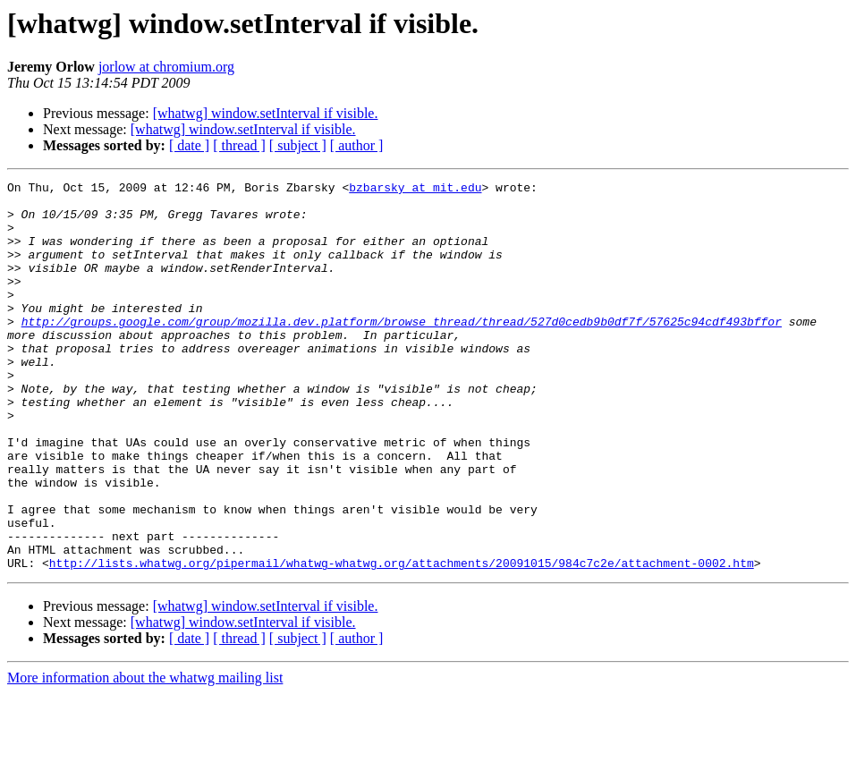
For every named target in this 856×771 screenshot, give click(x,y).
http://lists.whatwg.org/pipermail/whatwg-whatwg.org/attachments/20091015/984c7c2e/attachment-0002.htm (401, 640)
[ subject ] (297, 145)
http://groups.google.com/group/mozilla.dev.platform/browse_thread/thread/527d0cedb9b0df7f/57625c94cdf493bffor (401, 351)
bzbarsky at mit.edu (415, 190)
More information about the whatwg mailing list (145, 755)
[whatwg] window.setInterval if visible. (265, 113)
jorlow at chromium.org (166, 66)
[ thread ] (239, 145)
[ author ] (357, 145)
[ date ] (189, 145)
